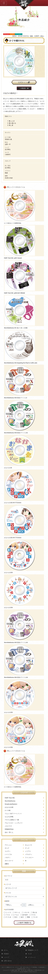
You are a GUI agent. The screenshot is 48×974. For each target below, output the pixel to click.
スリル (33, 925)
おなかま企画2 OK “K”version (12, 502)
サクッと (17, 923)
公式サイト (24, 82)
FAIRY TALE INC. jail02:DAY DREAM (14, 293)
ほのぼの (25, 925)
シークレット (32, 957)
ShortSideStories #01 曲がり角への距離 (15, 328)
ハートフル (8, 859)
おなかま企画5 (8, 712)
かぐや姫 (7, 818)
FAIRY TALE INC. (10, 806)
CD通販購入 (24, 88)
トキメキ (26, 923)
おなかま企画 (8, 467)
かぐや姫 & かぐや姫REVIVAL (12, 223)
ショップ (6, 957)
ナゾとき (8, 927)
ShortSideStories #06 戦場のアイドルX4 (16, 677)
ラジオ (35, 927)
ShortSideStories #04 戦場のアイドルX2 (16, 433)
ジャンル (8, 903)
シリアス (28, 856)
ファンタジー (29, 863)
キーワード (8, 886)
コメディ (7, 856)
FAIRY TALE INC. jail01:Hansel (13, 258)
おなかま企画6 (8, 747)
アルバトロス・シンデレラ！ (14, 831)
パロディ (7, 863)
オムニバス (28, 850)
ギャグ (7, 853)
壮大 (16, 927)
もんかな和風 (9, 825)
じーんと (16, 925)
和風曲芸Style (9, 837)
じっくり (8, 923)
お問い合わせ (8, 961)
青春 (28, 927)
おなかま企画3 (8, 572)
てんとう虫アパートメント (13, 822)
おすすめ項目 (9, 920)
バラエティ (28, 859)
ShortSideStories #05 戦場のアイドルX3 (16, 642)
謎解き (7, 869)
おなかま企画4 (8, 607)
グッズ (27, 853)
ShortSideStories (10, 809)
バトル (8, 925)
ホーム (6, 950)
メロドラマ (8, 834)
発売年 (7, 911)
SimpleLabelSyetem (11, 812)
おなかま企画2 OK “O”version (12, 537)
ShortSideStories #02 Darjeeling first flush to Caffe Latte (20, 363)
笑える (35, 923)
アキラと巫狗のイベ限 (12, 828)
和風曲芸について (33, 950)
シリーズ (8, 895)
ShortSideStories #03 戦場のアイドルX (15, 398)
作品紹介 (6, 953)
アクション (8, 850)
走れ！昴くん (9, 840)
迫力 (22, 927)
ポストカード (9, 866)
